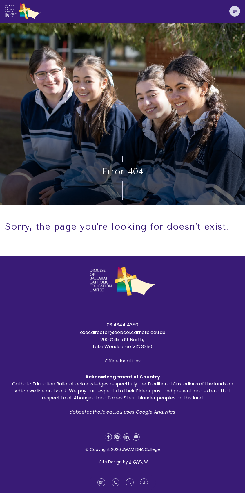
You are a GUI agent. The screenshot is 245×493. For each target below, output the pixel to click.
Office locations (123, 361)
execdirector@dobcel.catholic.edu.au (122, 332)
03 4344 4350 (122, 324)
